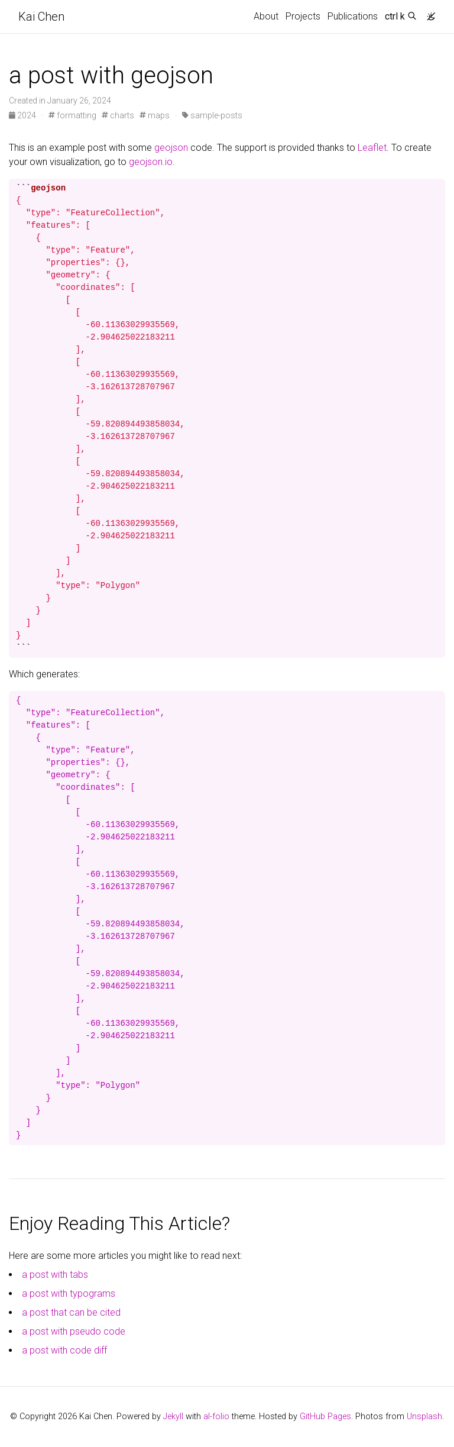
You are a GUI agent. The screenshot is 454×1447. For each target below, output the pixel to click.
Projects (303, 16)
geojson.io (151, 161)
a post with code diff (64, 1350)
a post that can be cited (71, 1312)
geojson (171, 147)
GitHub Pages (325, 1417)
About (266, 16)
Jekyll (173, 1417)
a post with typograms (68, 1293)
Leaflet (372, 147)
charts (118, 115)
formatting (72, 115)
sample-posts (212, 115)
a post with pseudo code (73, 1331)
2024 (23, 115)
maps (155, 115)
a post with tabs (55, 1274)
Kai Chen (41, 16)
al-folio (216, 1417)
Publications (352, 16)
